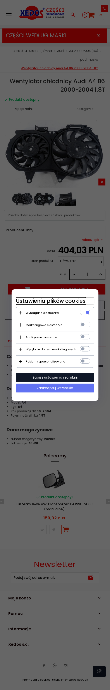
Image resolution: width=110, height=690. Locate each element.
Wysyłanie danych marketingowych (51, 349)
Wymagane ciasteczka (42, 313)
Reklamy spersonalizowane (45, 361)
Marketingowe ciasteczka (44, 325)
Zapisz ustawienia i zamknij (55, 377)
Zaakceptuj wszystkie (55, 388)
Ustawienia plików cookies (50, 301)
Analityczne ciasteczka (42, 337)
